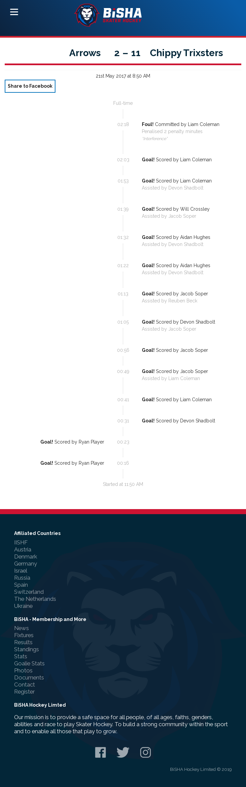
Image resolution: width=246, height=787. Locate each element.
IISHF (21, 542)
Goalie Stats (29, 663)
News (21, 628)
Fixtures (24, 635)
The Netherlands (35, 598)
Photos (23, 670)
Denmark (25, 556)
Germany (25, 563)
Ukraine (23, 606)
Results (23, 642)
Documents (29, 677)
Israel (20, 570)
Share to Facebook (30, 86)
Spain (21, 584)
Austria (22, 549)
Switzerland (29, 591)
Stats (20, 656)
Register (24, 691)
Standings (26, 649)
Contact (24, 684)
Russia (22, 577)
